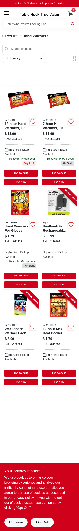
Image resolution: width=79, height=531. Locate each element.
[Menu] (6, 13)
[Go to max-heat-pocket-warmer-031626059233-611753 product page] (58, 339)
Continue (16, 522)
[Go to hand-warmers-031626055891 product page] (58, 136)
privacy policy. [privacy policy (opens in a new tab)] (24, 497)
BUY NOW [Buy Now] (21, 182)
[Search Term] (39, 24)
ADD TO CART (21, 173)
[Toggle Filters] (73, 58)
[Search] (73, 23)
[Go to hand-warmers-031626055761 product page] (20, 136)
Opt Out (42, 522)
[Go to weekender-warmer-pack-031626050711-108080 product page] (20, 339)
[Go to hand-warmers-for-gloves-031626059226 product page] (20, 238)
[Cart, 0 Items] (70, 13)
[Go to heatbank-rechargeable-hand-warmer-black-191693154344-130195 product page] (58, 238)
